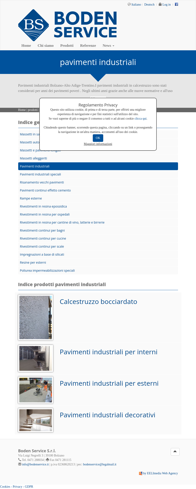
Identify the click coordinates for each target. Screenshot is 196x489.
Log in (166, 4)
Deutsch (149, 4)
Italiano (136, 4)
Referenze (88, 45)
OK (98, 138)
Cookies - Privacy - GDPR (16, 486)
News (108, 45)
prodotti (33, 110)
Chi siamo (45, 45)
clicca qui (141, 118)
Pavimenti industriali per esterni (109, 383)
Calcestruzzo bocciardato (98, 301)
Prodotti (66, 45)
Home (26, 45)
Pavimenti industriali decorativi (107, 414)
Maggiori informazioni (98, 144)
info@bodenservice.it (35, 464)
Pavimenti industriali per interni (109, 351)
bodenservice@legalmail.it (99, 464)
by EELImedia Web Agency (160, 473)
